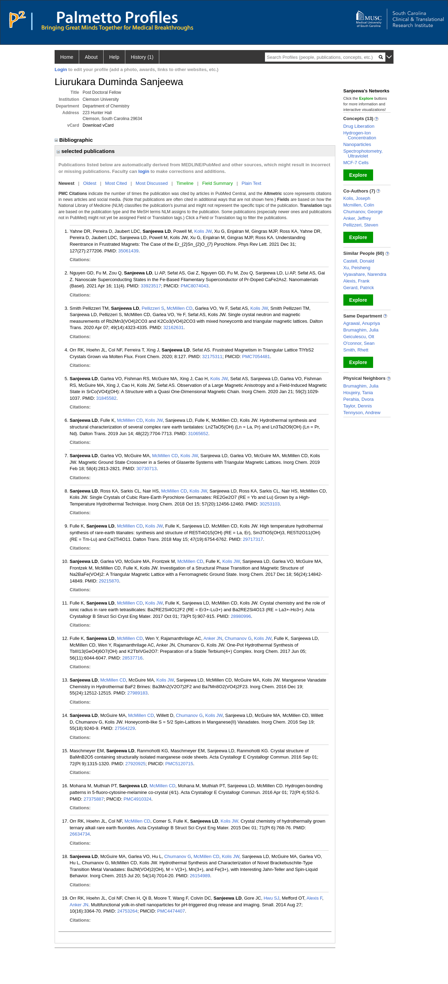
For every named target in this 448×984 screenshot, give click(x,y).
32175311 (212, 356)
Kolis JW (203, 231)
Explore (358, 175)
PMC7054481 (256, 356)
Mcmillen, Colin (358, 205)
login (143, 171)
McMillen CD (179, 308)
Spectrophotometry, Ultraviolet (363, 153)
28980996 (241, 616)
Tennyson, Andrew (361, 412)
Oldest (90, 183)
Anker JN (212, 638)
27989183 (137, 693)
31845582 (106, 398)
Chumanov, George (363, 211)
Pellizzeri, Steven (360, 225)
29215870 (109, 581)
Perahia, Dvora (358, 399)
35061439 (128, 250)
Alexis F (314, 898)
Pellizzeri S (153, 308)
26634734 (80, 834)
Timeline (185, 183)
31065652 (198, 433)
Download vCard (98, 125)
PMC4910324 (138, 799)
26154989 (200, 875)
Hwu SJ (271, 898)
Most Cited (116, 183)
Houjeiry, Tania (358, 392)
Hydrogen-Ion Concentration (359, 135)
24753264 (127, 911)
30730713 (146, 468)
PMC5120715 (179, 763)
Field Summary (217, 183)
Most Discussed (151, 183)
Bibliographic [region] (74, 140)
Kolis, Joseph (356, 198)
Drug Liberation (358, 126)
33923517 (151, 285)
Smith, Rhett (356, 350)
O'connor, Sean (358, 343)
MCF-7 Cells (356, 162)
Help (114, 57)
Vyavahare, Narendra (364, 274)
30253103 (269, 504)
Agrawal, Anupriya (361, 323)
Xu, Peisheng (356, 267)
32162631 (173, 327)
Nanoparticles (357, 144)
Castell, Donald (358, 261)
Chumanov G (238, 638)
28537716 (132, 658)
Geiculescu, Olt (358, 336)
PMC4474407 (171, 911)
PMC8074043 (195, 285)
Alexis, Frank (356, 281)
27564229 (125, 728)
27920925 (135, 763)
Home (66, 57)
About (91, 57)
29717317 (253, 539)
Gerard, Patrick (358, 287)
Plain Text (251, 183)
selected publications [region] (86, 151)
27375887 (94, 799)
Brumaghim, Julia (360, 330)
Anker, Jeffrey (357, 218)
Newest (66, 183)
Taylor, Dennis (357, 406)
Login (61, 69)
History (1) (142, 57)
